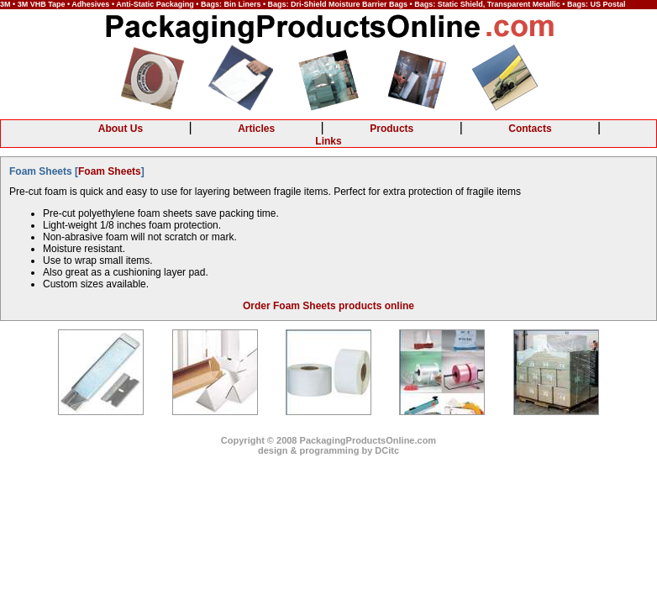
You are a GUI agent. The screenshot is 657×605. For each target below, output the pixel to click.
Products (391, 128)
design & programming (308, 450)
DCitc (387, 450)
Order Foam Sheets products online (328, 306)
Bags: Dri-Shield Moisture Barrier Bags (338, 4)
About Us (120, 128)
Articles (256, 128)
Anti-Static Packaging (155, 4)
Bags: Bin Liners (231, 4)
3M (5, 4)
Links (328, 141)
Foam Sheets (109, 171)
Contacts (529, 128)
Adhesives (90, 4)
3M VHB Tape (42, 4)
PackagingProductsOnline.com (368, 440)
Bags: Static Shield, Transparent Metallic (487, 4)
